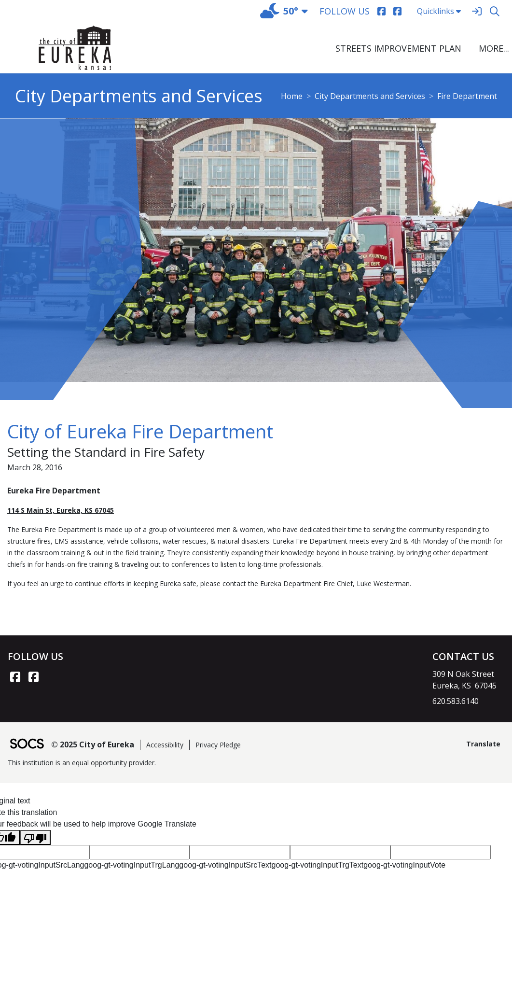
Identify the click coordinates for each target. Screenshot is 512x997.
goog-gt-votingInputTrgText (318, 865)
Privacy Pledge (218, 744)
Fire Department (467, 96)
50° (279, 10)
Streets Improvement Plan (398, 48)
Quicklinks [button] (439, 11)
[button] (492, 48)
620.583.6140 (455, 701)
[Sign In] (476, 11)
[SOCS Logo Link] (26, 745)
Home (292, 96)
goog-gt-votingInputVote (404, 865)
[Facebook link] (15, 677)
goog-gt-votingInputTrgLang (131, 865)
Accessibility (164, 744)
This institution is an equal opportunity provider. (82, 762)
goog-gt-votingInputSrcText (225, 865)
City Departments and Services (370, 96)
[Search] (494, 11)
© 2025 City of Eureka (92, 744)
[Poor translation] (35, 837)
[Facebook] (381, 11)
